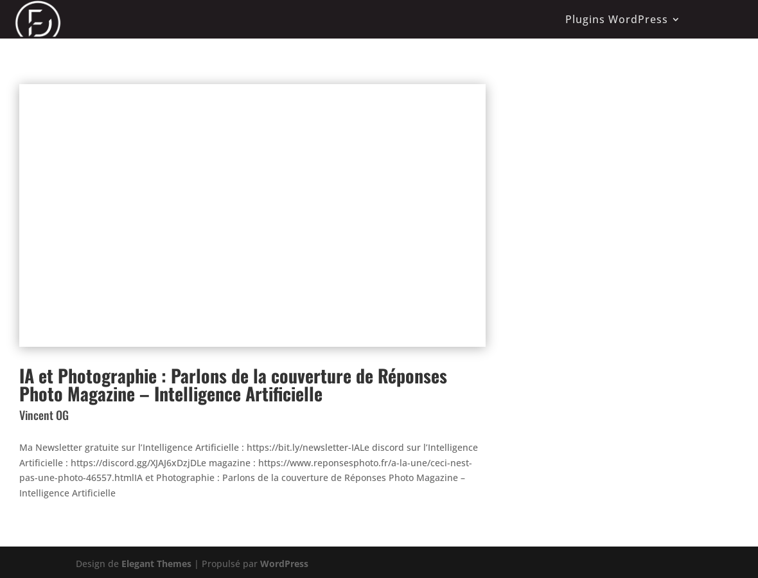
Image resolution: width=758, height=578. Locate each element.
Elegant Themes (156, 563)
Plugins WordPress (616, 19)
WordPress (284, 563)
